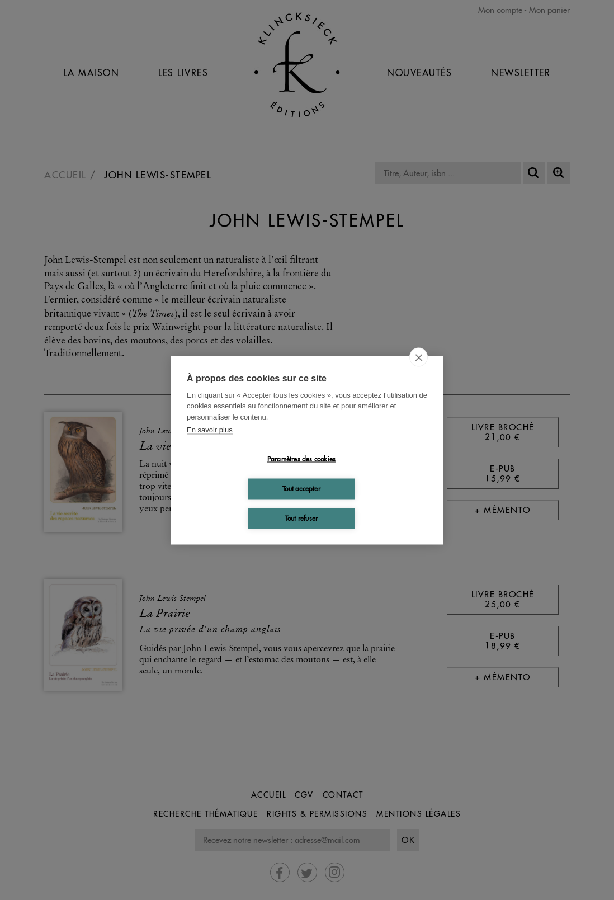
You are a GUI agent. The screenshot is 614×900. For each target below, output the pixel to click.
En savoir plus (210, 430)
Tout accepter (301, 488)
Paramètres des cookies (301, 459)
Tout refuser (301, 518)
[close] (418, 356)
